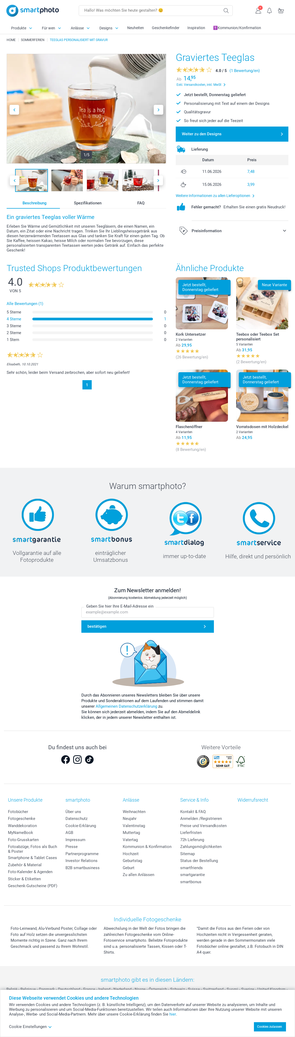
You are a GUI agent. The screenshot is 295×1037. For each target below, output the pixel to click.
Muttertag (131, 832)
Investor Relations (81, 860)
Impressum (75, 839)
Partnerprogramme (82, 853)
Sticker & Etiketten (24, 879)
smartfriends (191, 867)
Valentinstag (134, 825)
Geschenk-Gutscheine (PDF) (32, 885)
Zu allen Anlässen (138, 874)
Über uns (73, 811)
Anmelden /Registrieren (201, 818)
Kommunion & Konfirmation (147, 846)
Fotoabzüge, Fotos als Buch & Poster (32, 849)
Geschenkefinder (165, 28)
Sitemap (187, 853)
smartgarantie (192, 874)
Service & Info (194, 800)
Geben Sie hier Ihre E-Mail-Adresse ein (119, 606)
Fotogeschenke (21, 818)
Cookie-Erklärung (80, 825)
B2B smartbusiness (82, 867)
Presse (71, 846)
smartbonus (190, 881)
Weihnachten (134, 811)
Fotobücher (18, 811)
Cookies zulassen (269, 1027)
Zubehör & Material (25, 865)
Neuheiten (135, 28)
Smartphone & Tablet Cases (32, 857)
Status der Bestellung (199, 860)
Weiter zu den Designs (202, 134)
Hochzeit (131, 853)
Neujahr (130, 818)
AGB (69, 832)
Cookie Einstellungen (30, 1026)
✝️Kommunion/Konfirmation (237, 28)
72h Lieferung (192, 839)
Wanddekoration (22, 825)
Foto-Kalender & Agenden (30, 871)
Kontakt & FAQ (193, 811)
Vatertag (130, 839)
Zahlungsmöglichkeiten (201, 846)
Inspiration (196, 28)
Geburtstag (132, 860)
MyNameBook (20, 832)
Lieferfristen (191, 832)
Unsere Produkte (25, 800)
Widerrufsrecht (252, 800)
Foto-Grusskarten (23, 839)
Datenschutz (76, 818)
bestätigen (96, 626)
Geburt (128, 867)
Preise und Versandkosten (203, 825)
